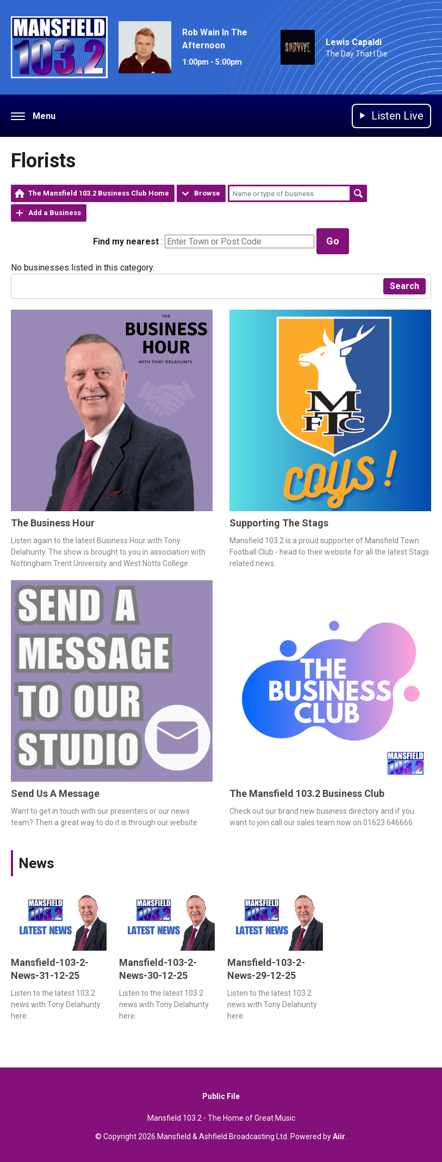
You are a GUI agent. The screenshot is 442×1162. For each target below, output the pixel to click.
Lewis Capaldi (354, 42)
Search (358, 193)
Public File (221, 1096)
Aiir (339, 1136)
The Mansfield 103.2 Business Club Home (98, 193)
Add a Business (54, 213)
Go (332, 241)
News (36, 863)
